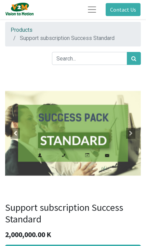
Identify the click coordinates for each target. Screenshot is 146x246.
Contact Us (123, 9)
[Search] (134, 58)
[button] (15, 133)
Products (21, 30)
